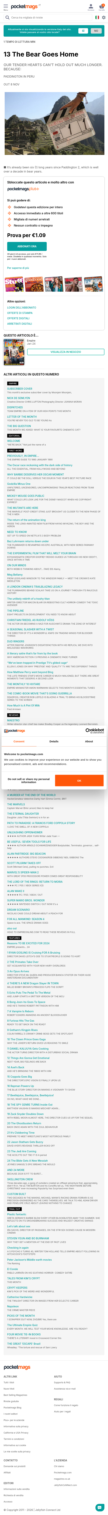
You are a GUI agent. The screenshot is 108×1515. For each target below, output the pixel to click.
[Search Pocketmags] (7, 18)
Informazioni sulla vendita (17, 1489)
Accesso (8, 1501)
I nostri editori (11, 1414)
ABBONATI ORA (27, 246)
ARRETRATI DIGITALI (19, 323)
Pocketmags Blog (12, 1407)
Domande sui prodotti (15, 1466)
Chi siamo (59, 1466)
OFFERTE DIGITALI (18, 318)
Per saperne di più (18, 267)
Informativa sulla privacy (16, 1426)
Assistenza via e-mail (65, 1388)
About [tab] (89, 741)
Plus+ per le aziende (14, 1420)
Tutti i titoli (9, 1382)
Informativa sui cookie (15, 1445)
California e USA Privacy (16, 1432)
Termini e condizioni (14, 1439)
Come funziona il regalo (66, 1405)
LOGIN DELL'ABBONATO (21, 307)
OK (79, 780)
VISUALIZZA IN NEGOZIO (65, 351)
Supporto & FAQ (62, 1382)
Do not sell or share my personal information (29, 781)
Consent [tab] (18, 741)
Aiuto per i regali (62, 1411)
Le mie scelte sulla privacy (17, 1451)
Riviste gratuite (11, 1401)
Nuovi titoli (9, 1388)
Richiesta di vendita (13, 1495)
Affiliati (7, 1472)
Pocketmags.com (63, 1472)
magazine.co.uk (62, 1478)
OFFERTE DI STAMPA (20, 312)
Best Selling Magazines (15, 1395)
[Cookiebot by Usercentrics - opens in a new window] (88, 731)
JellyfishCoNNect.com (65, 1485)
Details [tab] (54, 741)
